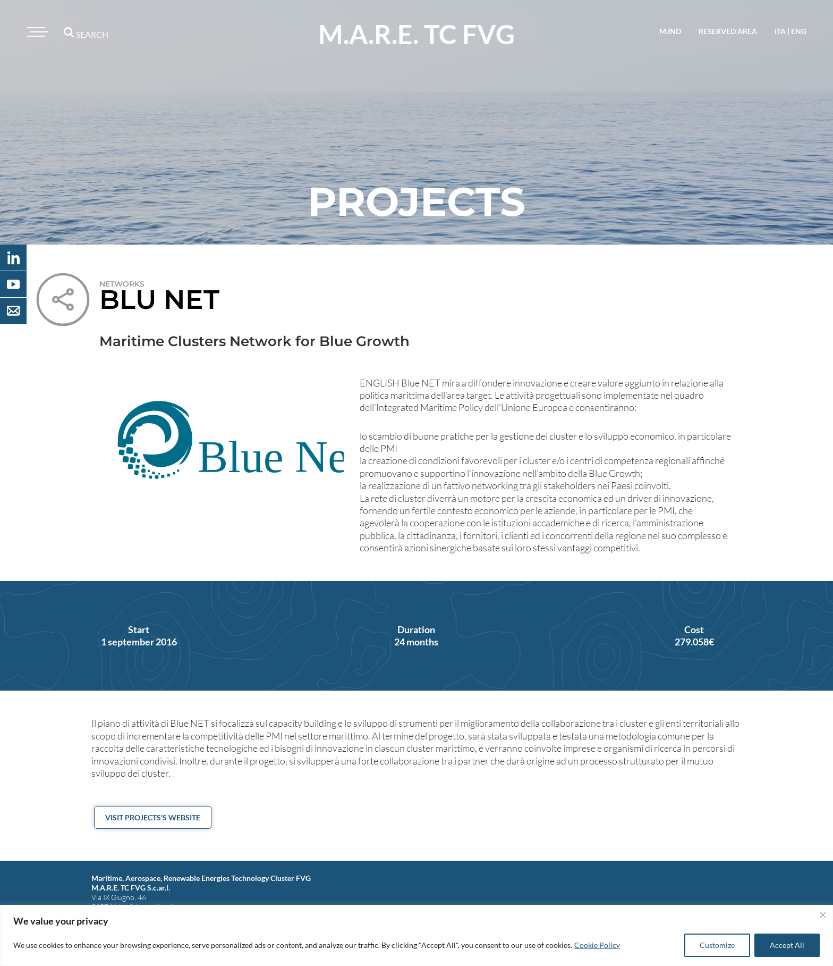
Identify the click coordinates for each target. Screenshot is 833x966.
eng (798, 31)
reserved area (728, 31)
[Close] (823, 915)
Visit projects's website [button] (152, 817)
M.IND (670, 31)
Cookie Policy (597, 945)
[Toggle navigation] (36, 32)
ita (780, 31)
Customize (717, 945)
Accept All (787, 945)
